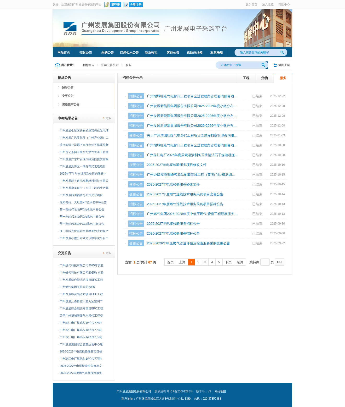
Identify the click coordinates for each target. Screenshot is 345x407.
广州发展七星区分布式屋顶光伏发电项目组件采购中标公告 (84, 131)
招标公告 (86, 52)
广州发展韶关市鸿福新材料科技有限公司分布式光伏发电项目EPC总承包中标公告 (84, 181)
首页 (170, 262)
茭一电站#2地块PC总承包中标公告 (82, 216)
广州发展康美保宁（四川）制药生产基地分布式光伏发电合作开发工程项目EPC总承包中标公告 (84, 189)
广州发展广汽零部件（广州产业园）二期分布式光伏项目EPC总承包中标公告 (84, 138)
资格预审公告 (70, 104)
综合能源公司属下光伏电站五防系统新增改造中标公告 (84, 145)
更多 (108, 118)
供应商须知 (194, 52)
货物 (264, 78)
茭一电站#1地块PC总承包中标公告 (82, 224)
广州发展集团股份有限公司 (134, 391)
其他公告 (173, 52)
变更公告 (68, 96)
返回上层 (284, 65)
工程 (246, 78)
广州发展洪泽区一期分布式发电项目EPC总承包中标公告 (83, 167)
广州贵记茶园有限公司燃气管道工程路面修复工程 (84, 153)
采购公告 (107, 52)
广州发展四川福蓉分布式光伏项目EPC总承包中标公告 (81, 196)
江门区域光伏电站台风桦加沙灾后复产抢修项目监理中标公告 (84, 232)
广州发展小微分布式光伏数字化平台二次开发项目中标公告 (84, 239)
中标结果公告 (68, 118)
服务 (128, 65)
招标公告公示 (110, 65)
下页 (228, 262)
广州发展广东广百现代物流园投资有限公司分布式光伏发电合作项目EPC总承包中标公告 (84, 160)
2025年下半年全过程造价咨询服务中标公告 (83, 174)
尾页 (240, 262)
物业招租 (151, 52)
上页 (182, 262)
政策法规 (216, 52)
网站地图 (220, 391)
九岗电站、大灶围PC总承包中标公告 (83, 202)
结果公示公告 (129, 52)
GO (279, 262)
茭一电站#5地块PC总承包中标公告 (82, 209)
